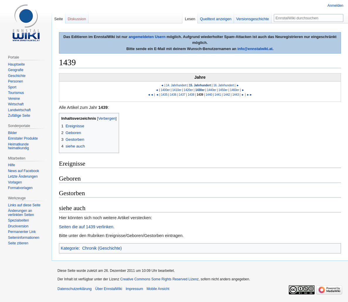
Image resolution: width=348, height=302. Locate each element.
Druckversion (18, 226)
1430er (200, 90)
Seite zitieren (18, 243)
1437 (182, 94)
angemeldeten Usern (147, 37)
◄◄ (150, 94)
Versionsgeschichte (252, 19)
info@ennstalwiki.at (255, 49)
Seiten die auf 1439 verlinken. (87, 226)
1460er (234, 90)
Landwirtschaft (19, 110)
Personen (15, 81)
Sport (12, 87)
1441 (218, 94)
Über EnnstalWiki (108, 289)
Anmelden (335, 6)
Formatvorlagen (20, 188)
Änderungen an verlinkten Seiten (21, 213)
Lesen (190, 19)
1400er (165, 90)
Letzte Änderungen (23, 176)
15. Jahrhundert (200, 85)
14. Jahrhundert (176, 85)
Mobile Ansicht (158, 289)
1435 (164, 94)
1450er (223, 90)
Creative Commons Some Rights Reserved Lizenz (159, 279)
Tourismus (16, 93)
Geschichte (17, 76)
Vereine (14, 99)
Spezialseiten (18, 220)
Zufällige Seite (19, 116)
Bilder (12, 133)
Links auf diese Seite (24, 205)
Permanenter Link (22, 232)
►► (249, 94)
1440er (211, 90)
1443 (235, 94)
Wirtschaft (15, 104)
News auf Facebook (23, 171)
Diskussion (77, 19)
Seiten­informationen (23, 238)
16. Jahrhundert (223, 85)
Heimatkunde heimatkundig (18, 146)
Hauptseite (16, 64)
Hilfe (11, 165)
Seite (58, 19)
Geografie (15, 70)
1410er (176, 90)
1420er (188, 90)
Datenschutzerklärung (74, 289)
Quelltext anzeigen (216, 19)
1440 (209, 94)
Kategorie (70, 248)
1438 (191, 94)
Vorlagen (15, 182)
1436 (173, 94)
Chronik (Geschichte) (102, 248)
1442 (226, 94)
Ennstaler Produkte (23, 138)
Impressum (134, 289)
